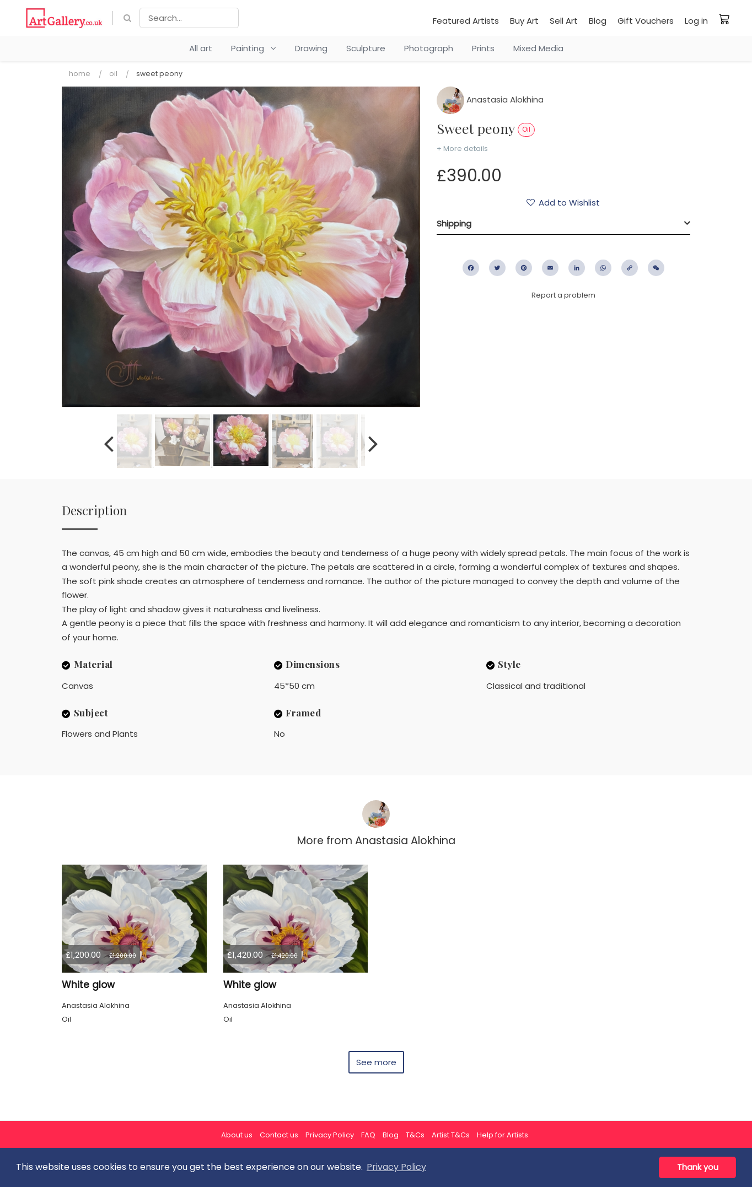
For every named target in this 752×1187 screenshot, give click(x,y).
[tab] (563, 224)
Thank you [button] (697, 1167)
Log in (696, 20)
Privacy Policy (329, 1135)
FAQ (368, 1135)
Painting (253, 48)
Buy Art (524, 20)
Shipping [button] (454, 223)
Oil (113, 73)
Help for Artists (502, 1135)
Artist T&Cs (451, 1135)
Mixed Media (538, 48)
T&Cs (415, 1135)
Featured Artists (466, 20)
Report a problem (563, 295)
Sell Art (564, 20)
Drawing (311, 48)
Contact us (279, 1135)
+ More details (462, 148)
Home (79, 73)
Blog (597, 20)
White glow (88, 984)
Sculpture (365, 48)
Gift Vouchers (645, 20)
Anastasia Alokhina (490, 99)
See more (376, 1062)
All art (200, 48)
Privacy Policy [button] (396, 1167)
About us (237, 1135)
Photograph (428, 48)
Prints (483, 48)
